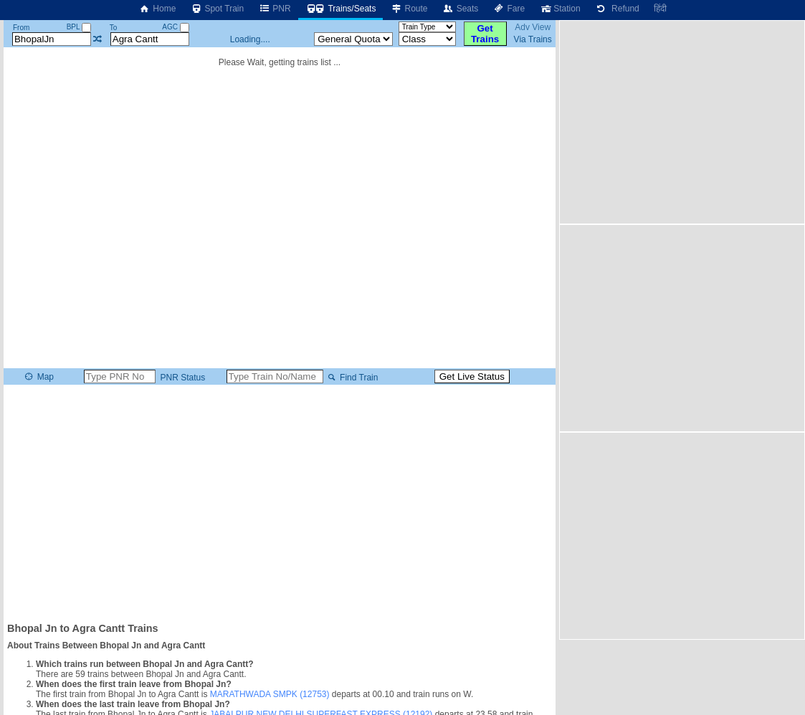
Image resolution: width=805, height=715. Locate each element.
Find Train (351, 378)
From (21, 28)
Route (408, 9)
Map (38, 377)
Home (157, 9)
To (114, 28)
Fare (508, 9)
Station (559, 9)
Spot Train (217, 9)
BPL (79, 27)
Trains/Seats (340, 9)
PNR (274, 9)
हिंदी (660, 9)
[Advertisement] (279, 502)
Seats (460, 9)
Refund (617, 9)
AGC (175, 27)
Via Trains (533, 39)
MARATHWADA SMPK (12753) (270, 694)
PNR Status (181, 378)
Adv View (533, 27)
